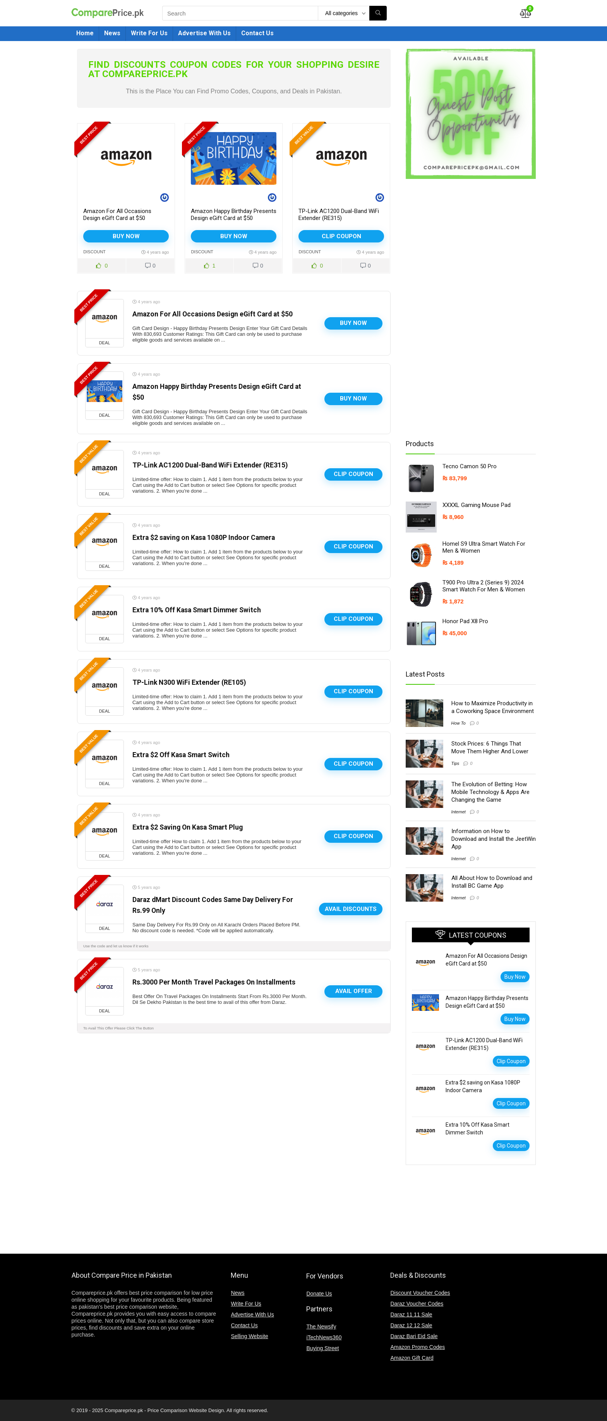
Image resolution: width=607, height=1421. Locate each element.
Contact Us (257, 33)
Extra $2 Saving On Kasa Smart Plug (187, 827)
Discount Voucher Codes (420, 1293)
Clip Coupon (341, 236)
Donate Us (319, 1293)
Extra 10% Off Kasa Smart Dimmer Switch (196, 610)
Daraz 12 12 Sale (411, 1325)
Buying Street (322, 1348)
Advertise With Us (204, 33)
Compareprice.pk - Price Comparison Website (156, 1410)
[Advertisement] (468, 308)
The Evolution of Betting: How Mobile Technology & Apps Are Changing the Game (490, 792)
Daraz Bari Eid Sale (413, 1336)
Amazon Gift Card (411, 1358)
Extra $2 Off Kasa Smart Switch (181, 755)
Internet (458, 811)
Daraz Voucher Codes (416, 1304)
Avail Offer (353, 991)
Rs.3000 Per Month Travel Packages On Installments (213, 982)
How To (458, 723)
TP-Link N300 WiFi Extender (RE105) (189, 682)
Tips (455, 763)
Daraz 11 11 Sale (411, 1314)
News (112, 33)
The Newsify (321, 1326)
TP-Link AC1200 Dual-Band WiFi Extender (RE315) (338, 215)
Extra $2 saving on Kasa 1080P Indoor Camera (203, 537)
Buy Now (126, 236)
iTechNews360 (323, 1337)
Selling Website (249, 1336)
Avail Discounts (351, 909)
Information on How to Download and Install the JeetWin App (493, 839)
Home (85, 33)
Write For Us (149, 33)
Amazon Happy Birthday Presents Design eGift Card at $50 (233, 215)
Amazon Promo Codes (417, 1347)
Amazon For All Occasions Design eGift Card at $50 (117, 215)
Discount (94, 251)
